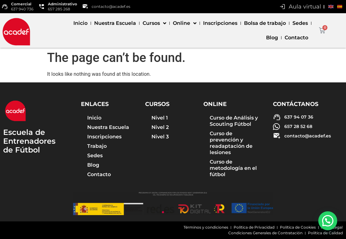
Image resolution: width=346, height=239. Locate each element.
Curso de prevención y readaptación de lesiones (231, 143)
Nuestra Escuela (115, 23)
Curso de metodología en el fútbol (233, 168)
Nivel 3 (160, 137)
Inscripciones (220, 23)
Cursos (154, 23)
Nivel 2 (160, 127)
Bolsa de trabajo (265, 23)
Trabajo (97, 146)
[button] (327, 220)
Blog (272, 38)
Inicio (80, 23)
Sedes (300, 23)
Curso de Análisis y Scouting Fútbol (234, 121)
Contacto (296, 38)
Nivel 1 (159, 118)
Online (184, 23)
